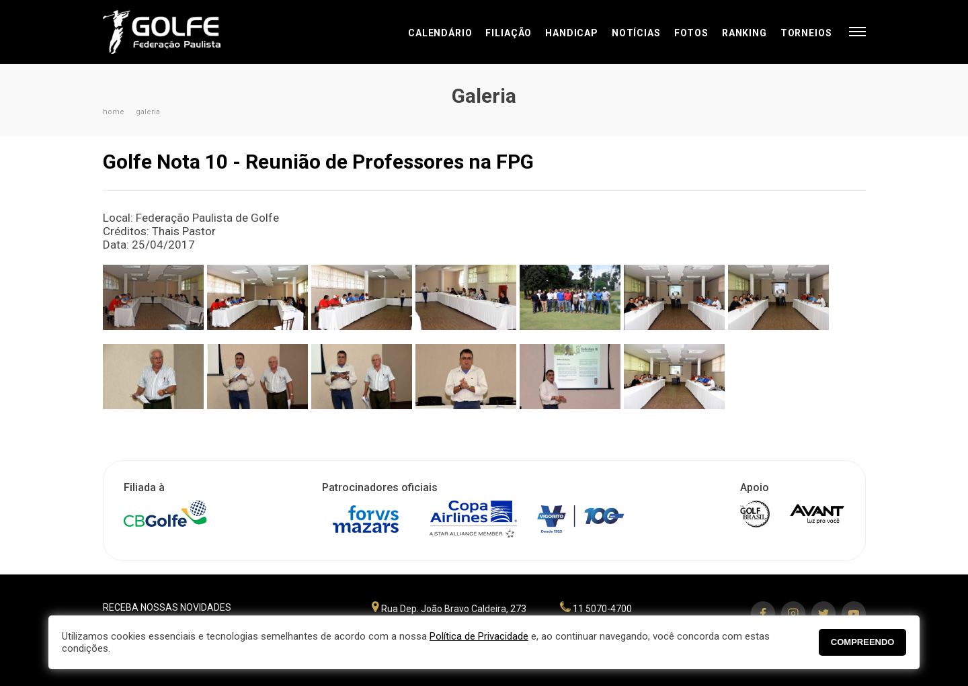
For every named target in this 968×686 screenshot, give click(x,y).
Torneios (806, 33)
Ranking (744, 33)
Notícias (636, 33)
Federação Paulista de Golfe (175, 32)
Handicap (571, 33)
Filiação (508, 33)
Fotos (691, 33)
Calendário (440, 33)
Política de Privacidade (479, 636)
